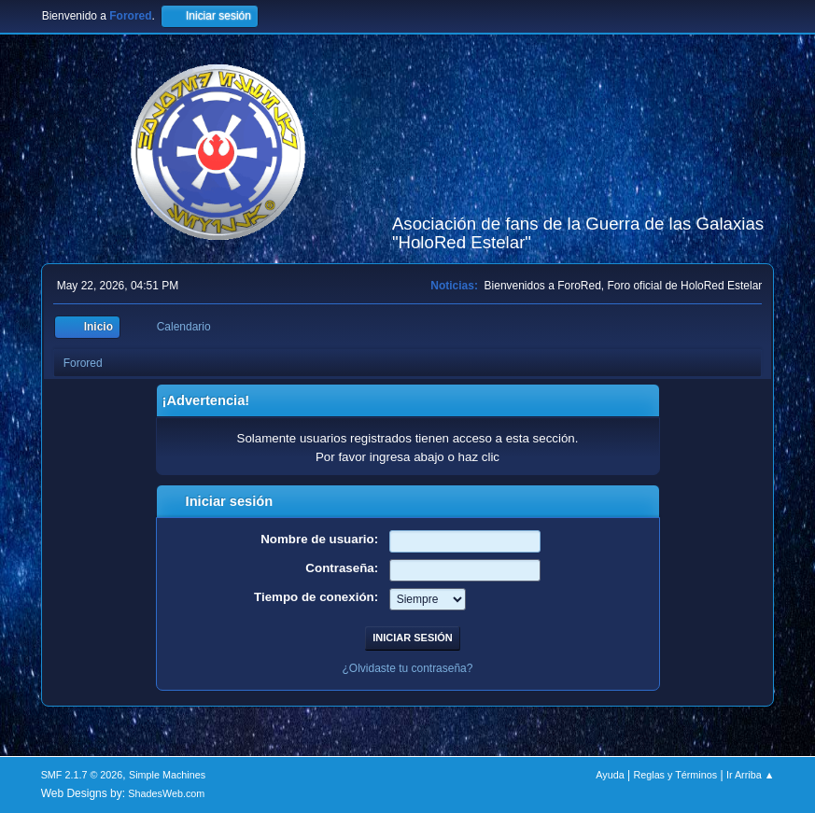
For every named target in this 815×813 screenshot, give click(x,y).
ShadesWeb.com (166, 793)
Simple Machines (167, 774)
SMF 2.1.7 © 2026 (82, 774)
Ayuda (610, 774)
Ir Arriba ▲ (750, 774)
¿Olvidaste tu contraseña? (408, 668)
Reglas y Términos (675, 774)
